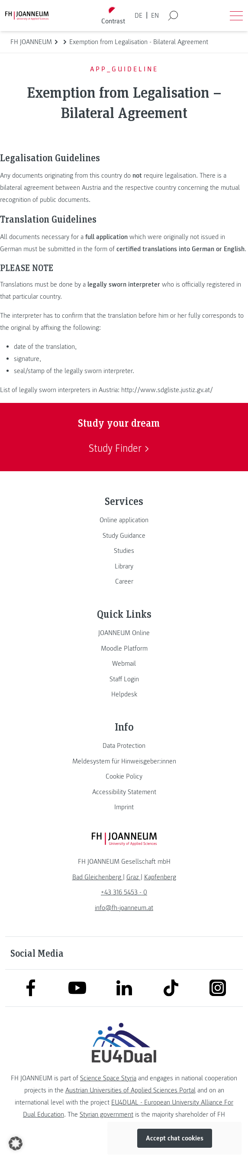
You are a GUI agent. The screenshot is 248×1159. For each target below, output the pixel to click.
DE (138, 15)
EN (155, 15)
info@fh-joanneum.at (124, 908)
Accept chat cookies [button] (174, 1138)
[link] (124, 520)
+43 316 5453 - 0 (124, 892)
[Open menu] (236, 15)
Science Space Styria (108, 1078)
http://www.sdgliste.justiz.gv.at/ (167, 390)
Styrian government (106, 1114)
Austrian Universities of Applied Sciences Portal (130, 1090)
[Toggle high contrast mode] (113, 15)
